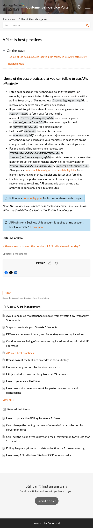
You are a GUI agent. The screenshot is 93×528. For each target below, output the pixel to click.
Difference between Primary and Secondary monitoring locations (45, 334)
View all (9, 399)
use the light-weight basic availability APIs (51, 170)
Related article (16, 63)
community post (32, 198)
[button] (87, 7)
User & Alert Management (34, 19)
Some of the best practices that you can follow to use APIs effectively (47, 56)
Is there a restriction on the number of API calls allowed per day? (41, 246)
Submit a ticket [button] (47, 501)
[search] (46, 25)
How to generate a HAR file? (23, 381)
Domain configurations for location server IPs (33, 367)
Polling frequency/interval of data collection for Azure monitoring (45, 448)
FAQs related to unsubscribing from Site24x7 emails (37, 374)
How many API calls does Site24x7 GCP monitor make (38, 455)
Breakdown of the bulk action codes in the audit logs (37, 360)
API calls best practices (20, 353)
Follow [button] (7, 292)
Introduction (9, 19)
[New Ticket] (47, 501)
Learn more (37, 227)
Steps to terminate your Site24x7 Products (31, 327)
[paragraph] (46, 162)
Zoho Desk (53, 523)
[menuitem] (79, 7)
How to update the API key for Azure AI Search (34, 418)
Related (18, 409)
